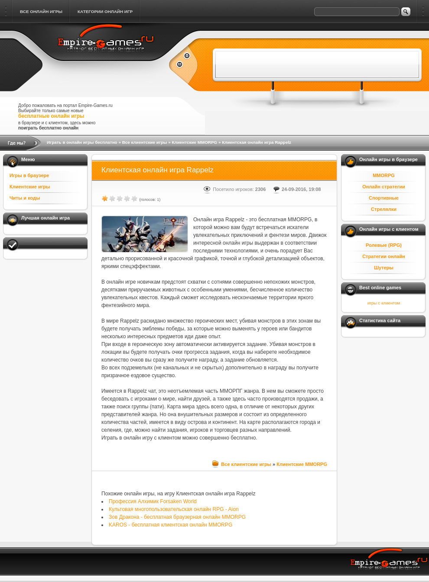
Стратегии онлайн (383, 256)
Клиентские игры (30, 186)
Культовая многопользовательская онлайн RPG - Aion (174, 509)
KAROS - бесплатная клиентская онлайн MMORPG (170, 525)
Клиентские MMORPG (194, 142)
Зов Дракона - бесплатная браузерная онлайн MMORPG (177, 517)
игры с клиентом (383, 303)
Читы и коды (25, 197)
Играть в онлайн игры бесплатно (82, 142)
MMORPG (384, 175)
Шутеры (383, 267)
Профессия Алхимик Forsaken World (153, 501)
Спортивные (384, 197)
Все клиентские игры (144, 142)
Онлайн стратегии (383, 186)
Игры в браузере (29, 175)
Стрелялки (383, 209)
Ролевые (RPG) (384, 245)
